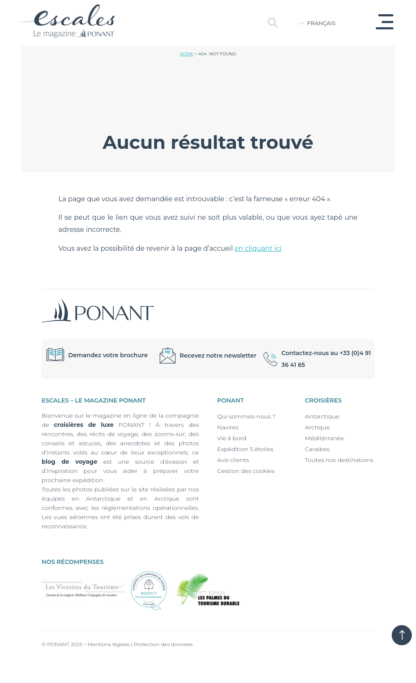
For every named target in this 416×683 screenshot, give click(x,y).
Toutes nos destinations (339, 460)
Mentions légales (108, 644)
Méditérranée (324, 438)
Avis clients (233, 460)
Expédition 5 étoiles (245, 449)
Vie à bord (231, 438)
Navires (227, 427)
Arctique (317, 427)
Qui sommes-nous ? (246, 416)
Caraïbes (317, 449)
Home (187, 54)
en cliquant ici (258, 248)
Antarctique (322, 416)
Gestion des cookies (245, 471)
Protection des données (163, 644)
